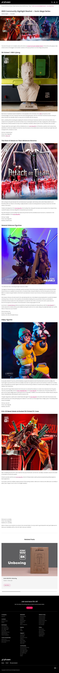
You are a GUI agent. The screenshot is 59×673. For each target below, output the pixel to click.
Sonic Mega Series (4, 629)
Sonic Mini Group (23, 648)
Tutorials (5, 580)
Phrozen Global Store (43, 620)
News (2, 663)
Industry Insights (4, 13)
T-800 (40, 113)
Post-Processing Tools (5, 640)
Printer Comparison (5, 634)
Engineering (22, 621)
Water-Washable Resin (22, 390)
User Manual (22, 634)
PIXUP (7, 663)
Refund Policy (41, 631)
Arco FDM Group (23, 652)
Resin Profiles (22, 640)
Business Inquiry (4, 620)
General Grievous (11, 305)
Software (21, 638)
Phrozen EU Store (42, 619)
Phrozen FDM (3, 630)
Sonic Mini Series (4, 626)
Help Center (22, 643)
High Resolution (23, 616)
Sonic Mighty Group (24, 650)
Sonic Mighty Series (5, 628)
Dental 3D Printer (4, 633)
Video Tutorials (23, 641)
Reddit (21, 655)
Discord (21, 654)
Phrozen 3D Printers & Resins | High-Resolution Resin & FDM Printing (14, 6)
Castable (22, 617)
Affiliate (2, 622)
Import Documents (23, 637)
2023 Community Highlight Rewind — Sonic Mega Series (43, 6)
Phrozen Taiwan (42, 621)
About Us (3, 616)
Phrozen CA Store (42, 617)
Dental (21, 623)
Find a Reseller (41, 624)
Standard (22, 619)
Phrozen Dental (13, 663)
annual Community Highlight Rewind (35, 46)
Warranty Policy (42, 633)
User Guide (22, 636)
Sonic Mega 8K (50, 305)
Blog (30, 6)
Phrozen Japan (41, 623)
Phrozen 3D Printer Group (24, 647)
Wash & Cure (3, 639)
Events (21, 630)
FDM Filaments (22, 620)
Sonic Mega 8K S (32, 126)
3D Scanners (3, 642)
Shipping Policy (42, 634)
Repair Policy (41, 635)
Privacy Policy (41, 629)
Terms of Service (42, 630)
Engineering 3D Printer (5, 632)
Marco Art (8, 135)
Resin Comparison (23, 624)
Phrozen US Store (42, 616)
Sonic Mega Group (23, 651)
